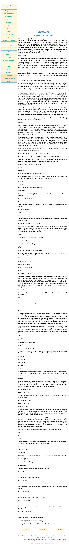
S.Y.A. (53, 543)
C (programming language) (9, 40)
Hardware (9, 54)
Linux (8, 25)
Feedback (8, 72)
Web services (8, 16)
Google (9, 19)
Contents (42, 529)
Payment (8, 69)
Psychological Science (9, 78)
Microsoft (8, 22)
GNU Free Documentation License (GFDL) (43, 537)
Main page (9, 5)
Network (9, 63)
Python (9, 37)
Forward (60, 529)
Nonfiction (9, 75)
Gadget (9, 57)
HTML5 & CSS (9, 34)
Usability (9, 66)
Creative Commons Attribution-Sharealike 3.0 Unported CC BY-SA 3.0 (51, 536)
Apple (8, 28)
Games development (8, 60)
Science (9, 8)
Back (25, 529)
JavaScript (9, 46)
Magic (9, 81)
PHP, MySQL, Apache (8, 43)
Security (9, 49)
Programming (9, 11)
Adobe (9, 31)
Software (8, 52)
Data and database (9, 13)
